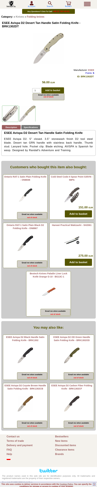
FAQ (9, 449)
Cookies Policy (66, 484)
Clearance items (64, 449)
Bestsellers (61, 436)
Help (9, 454)
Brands (59, 454)
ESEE (91, 70)
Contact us (13, 436)
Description (11, 127)
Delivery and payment (19, 445)
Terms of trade (15, 441)
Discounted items (65, 445)
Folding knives (35, 16)
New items (61, 441)
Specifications (31, 127)
